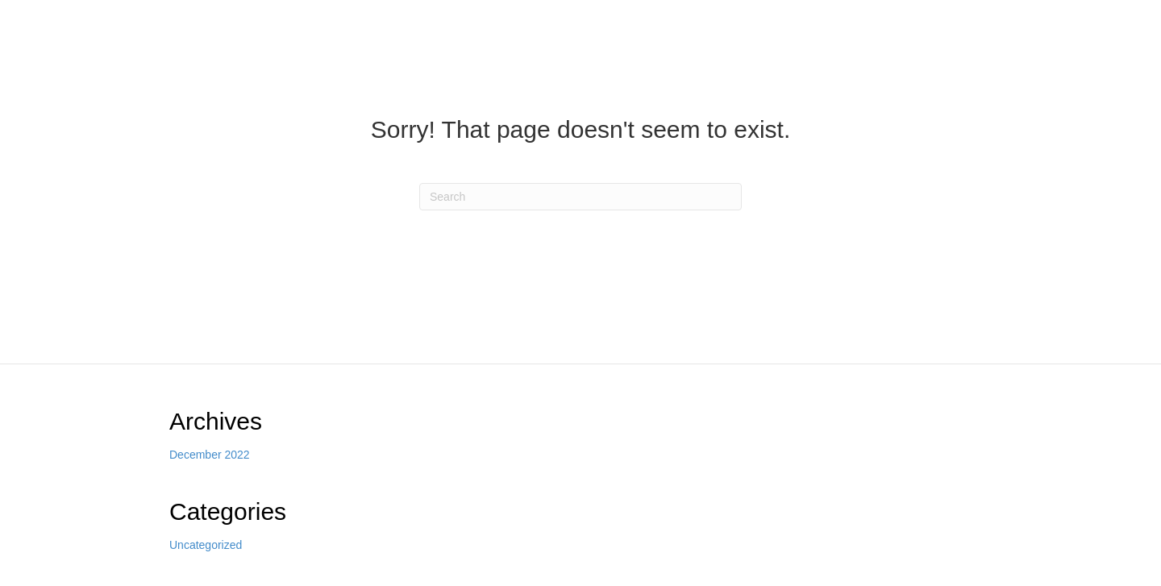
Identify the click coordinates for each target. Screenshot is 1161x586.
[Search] (580, 196)
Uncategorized (205, 544)
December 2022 (209, 454)
